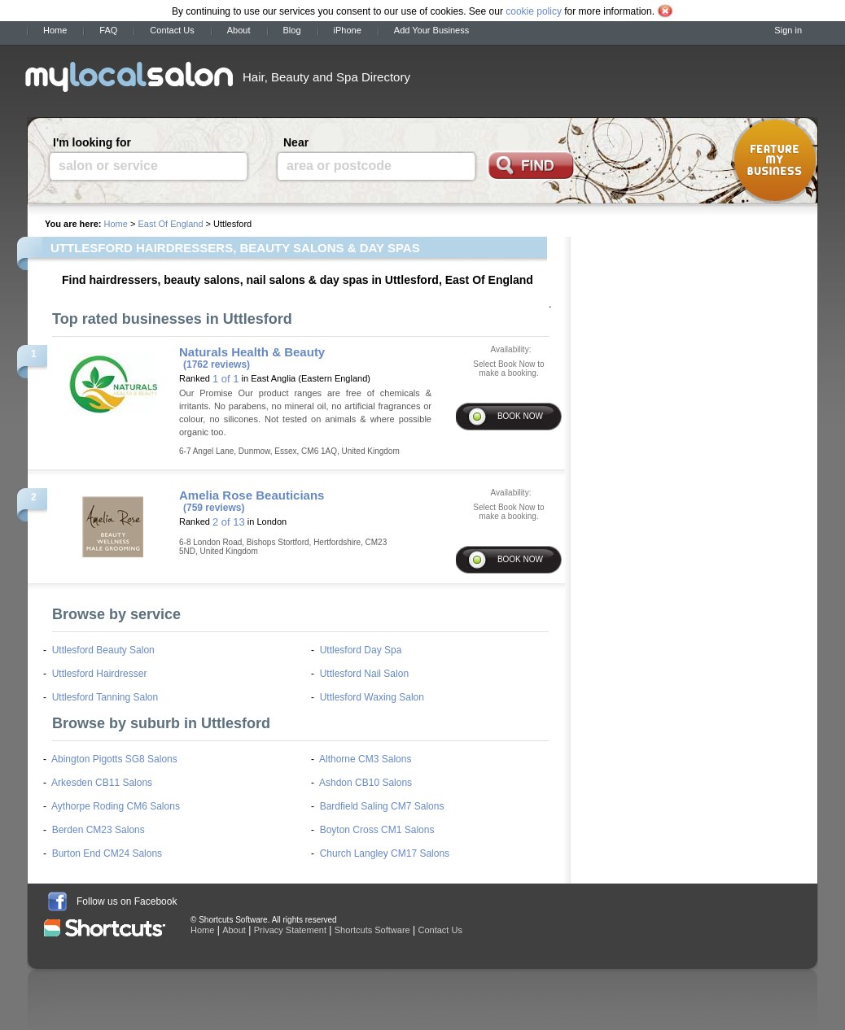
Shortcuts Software (372, 930)
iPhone (347, 30)
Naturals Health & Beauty (252, 352)
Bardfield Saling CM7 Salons (382, 806)
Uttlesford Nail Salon (364, 673)
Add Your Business (431, 30)
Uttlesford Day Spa (361, 650)
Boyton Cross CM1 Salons (377, 830)
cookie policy (534, 11)
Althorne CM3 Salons (365, 759)
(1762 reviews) (216, 364)
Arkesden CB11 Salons (101, 782)
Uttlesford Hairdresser (99, 673)
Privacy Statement (290, 930)
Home (55, 30)
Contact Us (172, 30)
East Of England (170, 224)
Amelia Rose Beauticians (251, 495)
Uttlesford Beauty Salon (103, 650)
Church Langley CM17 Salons (384, 853)
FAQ (108, 30)
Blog (292, 30)
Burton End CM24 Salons (107, 853)
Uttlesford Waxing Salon (372, 697)
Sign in (788, 30)
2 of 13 (228, 522)
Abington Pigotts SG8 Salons (114, 759)
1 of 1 (225, 379)
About (239, 30)
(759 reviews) (213, 507)
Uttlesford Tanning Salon (105, 697)
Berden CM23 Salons (98, 830)
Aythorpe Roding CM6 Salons (115, 806)
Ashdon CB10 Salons (365, 782)
